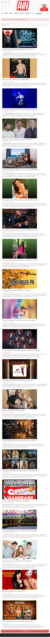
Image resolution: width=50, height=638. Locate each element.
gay (33, 13)
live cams (39, 14)
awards (16, 13)
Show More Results (25, 631)
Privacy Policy (35, 634)
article (10, 141)
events (22, 13)
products (28, 13)
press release (11, 51)
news (6, 13)
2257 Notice (29, 634)
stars (10, 13)
